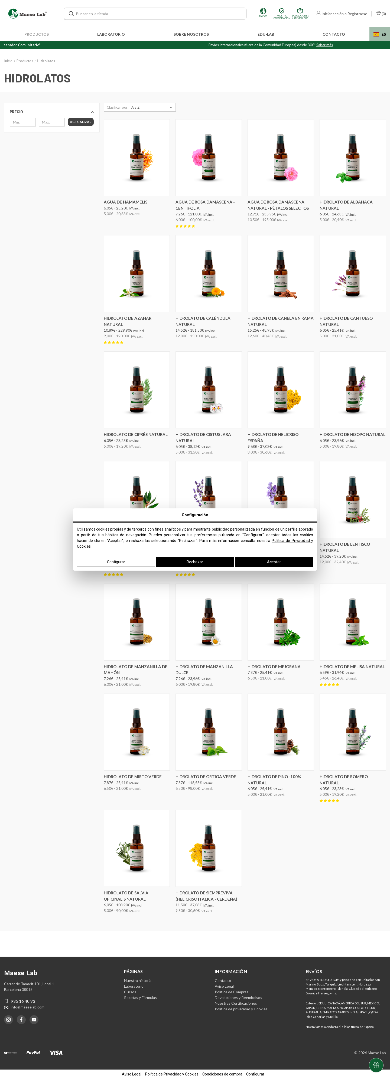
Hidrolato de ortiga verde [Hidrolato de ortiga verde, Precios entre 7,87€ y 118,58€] (206, 776)
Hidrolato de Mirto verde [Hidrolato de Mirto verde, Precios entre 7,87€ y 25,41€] (133, 776)
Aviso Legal (224, 986)
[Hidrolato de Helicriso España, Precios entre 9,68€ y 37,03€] (281, 389)
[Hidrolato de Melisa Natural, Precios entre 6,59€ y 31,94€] (353, 622)
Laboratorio (111, 34)
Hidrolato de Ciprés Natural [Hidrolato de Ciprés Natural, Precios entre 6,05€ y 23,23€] (136, 434)
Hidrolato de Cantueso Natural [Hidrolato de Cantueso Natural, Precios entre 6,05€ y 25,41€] (346, 321)
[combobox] (379, 34)
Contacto (334, 34)
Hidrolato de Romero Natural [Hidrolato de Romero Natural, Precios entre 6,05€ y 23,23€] (344, 779)
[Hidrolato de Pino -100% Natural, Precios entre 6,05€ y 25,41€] (281, 732)
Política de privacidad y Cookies (241, 1009)
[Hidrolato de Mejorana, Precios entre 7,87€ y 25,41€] (281, 622)
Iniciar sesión (332, 13)
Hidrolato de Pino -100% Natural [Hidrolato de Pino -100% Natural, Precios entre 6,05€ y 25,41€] (274, 779)
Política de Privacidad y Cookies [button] (172, 1074)
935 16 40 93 (23, 1001)
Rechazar (195, 562)
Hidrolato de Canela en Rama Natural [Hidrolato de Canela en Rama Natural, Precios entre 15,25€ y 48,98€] (281, 321)
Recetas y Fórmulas (140, 997)
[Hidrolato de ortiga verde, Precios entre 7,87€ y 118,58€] (209, 732)
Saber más (345, 45)
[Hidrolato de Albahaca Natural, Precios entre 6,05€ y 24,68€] (353, 157)
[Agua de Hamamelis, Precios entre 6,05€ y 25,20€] (137, 157)
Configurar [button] (255, 1074)
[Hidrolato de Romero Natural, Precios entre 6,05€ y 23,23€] (353, 732)
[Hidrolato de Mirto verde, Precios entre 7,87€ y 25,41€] (137, 732)
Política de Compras (231, 992)
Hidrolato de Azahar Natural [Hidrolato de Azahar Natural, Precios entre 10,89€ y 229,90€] (127, 321)
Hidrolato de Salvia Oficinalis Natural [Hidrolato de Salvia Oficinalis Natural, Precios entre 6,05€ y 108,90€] (126, 895)
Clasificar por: (117, 107)
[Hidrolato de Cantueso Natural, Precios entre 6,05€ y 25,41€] (353, 273)
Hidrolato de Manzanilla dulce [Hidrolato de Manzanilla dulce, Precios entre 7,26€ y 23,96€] (204, 669)
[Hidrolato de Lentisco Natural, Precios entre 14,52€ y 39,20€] (353, 499)
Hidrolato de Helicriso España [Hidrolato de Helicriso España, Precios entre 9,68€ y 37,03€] (273, 437)
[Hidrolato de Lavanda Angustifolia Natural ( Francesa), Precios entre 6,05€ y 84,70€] (209, 499)
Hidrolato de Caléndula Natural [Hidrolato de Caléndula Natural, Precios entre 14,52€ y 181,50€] (203, 321)
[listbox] (153, 107)
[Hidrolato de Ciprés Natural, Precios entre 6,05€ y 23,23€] (137, 389)
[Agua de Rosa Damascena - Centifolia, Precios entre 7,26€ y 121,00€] (209, 157)
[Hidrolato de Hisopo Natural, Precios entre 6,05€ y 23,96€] (353, 389)
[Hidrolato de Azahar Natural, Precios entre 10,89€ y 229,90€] (137, 273)
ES (379, 34)
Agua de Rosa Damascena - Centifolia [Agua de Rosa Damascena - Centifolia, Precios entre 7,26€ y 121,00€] (205, 205)
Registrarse (357, 13)
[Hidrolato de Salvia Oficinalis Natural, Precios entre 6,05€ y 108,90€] (137, 848)
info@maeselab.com (27, 1007)
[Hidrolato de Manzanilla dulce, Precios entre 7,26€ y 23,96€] (209, 622)
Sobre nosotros (191, 34)
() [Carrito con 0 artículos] (381, 13)
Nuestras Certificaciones (236, 1003)
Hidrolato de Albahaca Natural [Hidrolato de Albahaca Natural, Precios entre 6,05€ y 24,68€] (346, 205)
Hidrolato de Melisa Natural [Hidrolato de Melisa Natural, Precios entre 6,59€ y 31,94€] (352, 666)
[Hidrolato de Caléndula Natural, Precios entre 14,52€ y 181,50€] (209, 273)
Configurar (116, 562)
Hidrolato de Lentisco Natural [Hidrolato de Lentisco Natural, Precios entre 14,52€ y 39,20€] (345, 547)
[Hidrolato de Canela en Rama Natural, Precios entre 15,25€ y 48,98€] (281, 273)
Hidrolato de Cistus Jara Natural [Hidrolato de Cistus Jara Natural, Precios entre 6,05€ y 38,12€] (203, 437)
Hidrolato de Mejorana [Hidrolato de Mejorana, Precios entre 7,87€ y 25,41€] (274, 666)
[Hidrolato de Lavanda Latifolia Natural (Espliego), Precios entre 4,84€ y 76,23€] (281, 499)
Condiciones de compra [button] (222, 1074)
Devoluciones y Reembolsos (238, 997)
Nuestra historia (137, 980)
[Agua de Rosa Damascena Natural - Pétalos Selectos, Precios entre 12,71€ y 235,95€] (281, 157)
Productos (36, 34)
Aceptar (274, 562)
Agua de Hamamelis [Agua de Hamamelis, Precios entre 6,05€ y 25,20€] (125, 201)
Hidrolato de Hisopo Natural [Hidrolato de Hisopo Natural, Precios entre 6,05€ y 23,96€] (352, 434)
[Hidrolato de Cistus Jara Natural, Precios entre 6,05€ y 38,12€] (209, 389)
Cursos (130, 992)
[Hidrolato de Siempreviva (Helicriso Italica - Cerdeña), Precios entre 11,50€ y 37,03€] (209, 848)
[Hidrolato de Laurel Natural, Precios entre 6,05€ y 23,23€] (137, 499)
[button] (52, 112)
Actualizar (81, 122)
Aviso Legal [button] (131, 1074)
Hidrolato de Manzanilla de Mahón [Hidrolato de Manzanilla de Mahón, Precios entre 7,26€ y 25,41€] (135, 669)
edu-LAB (266, 34)
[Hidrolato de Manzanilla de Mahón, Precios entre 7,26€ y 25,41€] (137, 622)
